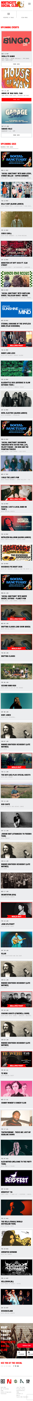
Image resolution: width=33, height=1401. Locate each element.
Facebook (21, 1353)
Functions (3, 1393)
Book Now (3, 1387)
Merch (18, 1395)
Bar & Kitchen (5, 1389)
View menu (24, 17)
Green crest (16, 1381)
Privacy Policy (21, 1389)
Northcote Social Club (12, 4)
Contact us (20, 1393)
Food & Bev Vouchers (22, 1397)
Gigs (2, 1390)
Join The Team (21, 1387)
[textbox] (9, 147)
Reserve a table (8, 17)
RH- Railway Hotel (22, 1381)
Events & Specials (6, 1392)
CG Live (28, 1381)
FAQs (18, 1392)
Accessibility (21, 1390)
